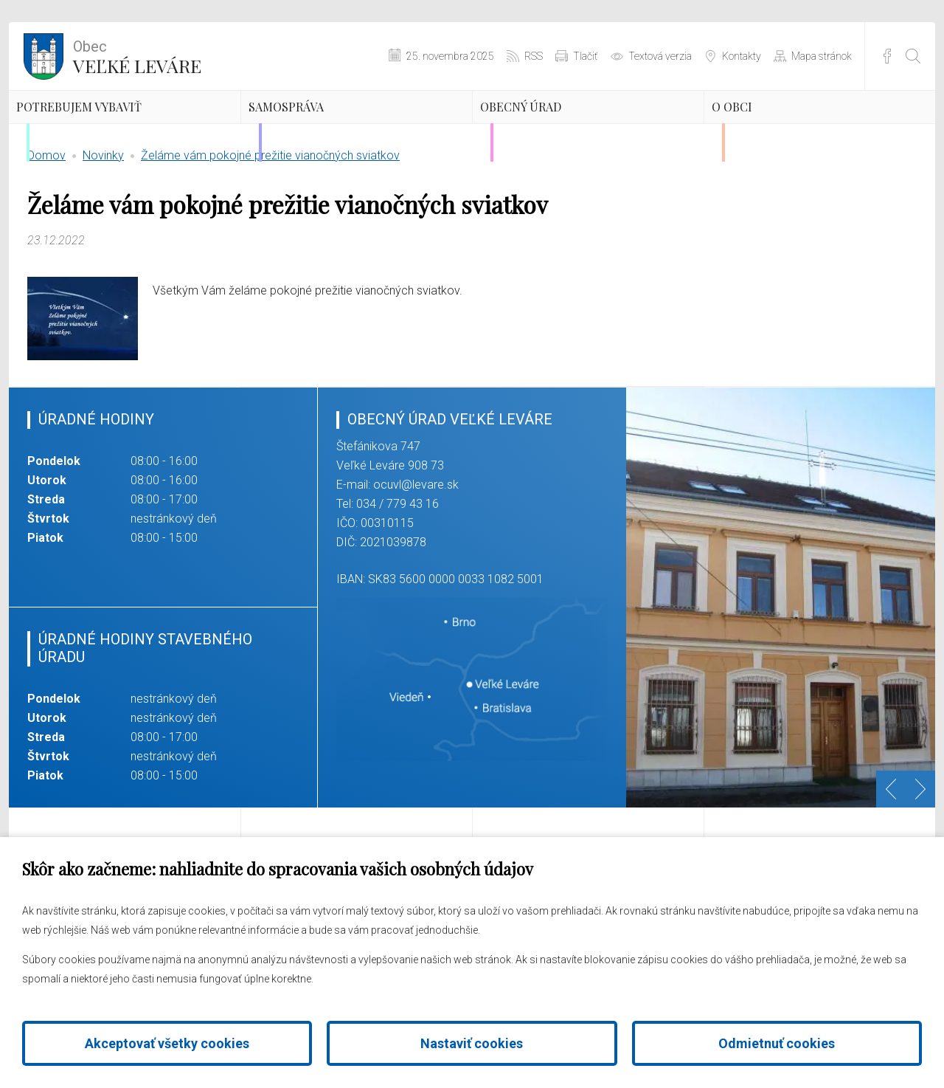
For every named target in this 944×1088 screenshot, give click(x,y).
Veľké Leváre (137, 55)
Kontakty (741, 56)
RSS (533, 56)
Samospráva (328, 129)
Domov (46, 225)
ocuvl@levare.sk (416, 554)
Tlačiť (585, 56)
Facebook (887, 56)
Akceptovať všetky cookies (167, 1043)
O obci (764, 129)
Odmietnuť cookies (776, 1043)
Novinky (103, 225)
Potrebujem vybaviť (95, 141)
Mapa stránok (821, 56)
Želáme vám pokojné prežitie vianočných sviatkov (270, 225)
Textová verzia (660, 56)
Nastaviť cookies (471, 1043)
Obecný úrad (564, 129)
